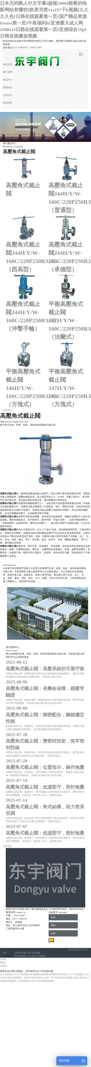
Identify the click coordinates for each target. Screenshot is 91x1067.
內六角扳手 (32, 956)
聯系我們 (7, 102)
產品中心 (7, 79)
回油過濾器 (20, 956)
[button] (45, 139)
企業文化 (7, 95)
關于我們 (7, 72)
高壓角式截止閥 (23, 952)
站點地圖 (36, 952)
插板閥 (42, 956)
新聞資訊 (7, 87)
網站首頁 (7, 64)
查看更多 (7, 410)
